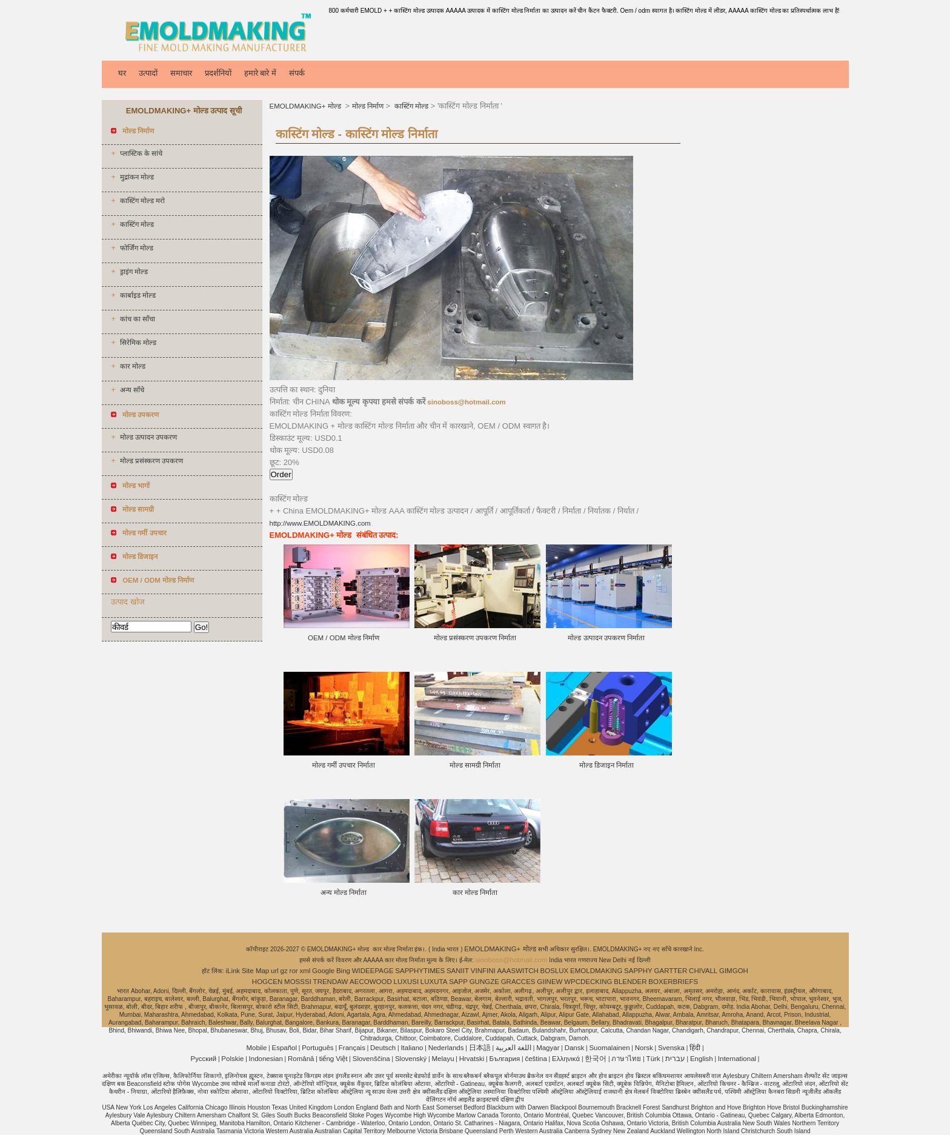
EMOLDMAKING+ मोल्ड (306, 106)
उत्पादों (148, 73)
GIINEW (549, 981)
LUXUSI (406, 981)
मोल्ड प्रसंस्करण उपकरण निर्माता (475, 637)
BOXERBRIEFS (673, 981)
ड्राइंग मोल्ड (134, 271)
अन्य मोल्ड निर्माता (344, 892)
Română (301, 1058)
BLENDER (630, 981)
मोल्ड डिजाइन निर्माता (606, 765)
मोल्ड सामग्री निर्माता (475, 765)
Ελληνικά (566, 1058)
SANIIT (458, 970)
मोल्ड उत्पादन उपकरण (148, 437)
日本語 (480, 1047)
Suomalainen (609, 1047)
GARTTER (671, 970)
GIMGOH (733, 970)
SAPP (458, 981)
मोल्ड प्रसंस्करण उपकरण (151, 460)
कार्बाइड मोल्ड (138, 295)
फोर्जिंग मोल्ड (136, 248)
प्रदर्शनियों (218, 73)
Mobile (256, 1047)
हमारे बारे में (260, 73)
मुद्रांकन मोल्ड (137, 177)
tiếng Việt (333, 1058)
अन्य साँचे (132, 389)
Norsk (644, 1047)
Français (352, 1047)
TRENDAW (330, 981)
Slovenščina (371, 1058)
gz (284, 970)
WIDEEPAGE (373, 970)
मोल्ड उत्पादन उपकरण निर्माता (606, 637)
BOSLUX (554, 970)
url (275, 970)
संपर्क (297, 73)
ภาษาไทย (626, 1058)
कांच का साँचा (137, 319)
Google (323, 970)
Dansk (575, 1047)
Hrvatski (472, 1058)
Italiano (411, 1047)
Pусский (204, 1058)
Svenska (671, 1047)
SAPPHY (638, 970)
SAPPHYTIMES (420, 970)
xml (304, 970)
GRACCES (518, 981)
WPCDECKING (588, 981)
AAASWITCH (517, 970)
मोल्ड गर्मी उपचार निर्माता (344, 765)
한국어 (595, 1058)
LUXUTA (434, 981)
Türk (653, 1058)
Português (317, 1047)
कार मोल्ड (132, 366)
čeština (535, 1058)
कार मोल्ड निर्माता (475, 892)
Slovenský (411, 1058)
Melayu (442, 1058)
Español (284, 1047)
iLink (232, 970)
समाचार (181, 73)
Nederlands (446, 1047)
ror (294, 970)
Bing (343, 970)
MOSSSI (297, 981)
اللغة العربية (513, 1047)
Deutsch (383, 1047)
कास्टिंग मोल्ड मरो (142, 200)
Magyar (547, 1047)
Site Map (255, 970)
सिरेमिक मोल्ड (138, 342)
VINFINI (483, 970)
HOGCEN (267, 981)
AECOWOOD (371, 981)
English (701, 1058)
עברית (675, 1058)
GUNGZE (484, 981)
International (737, 1058)
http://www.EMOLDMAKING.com (320, 523)
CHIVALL (703, 970)
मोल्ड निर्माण (368, 106)
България (504, 1058)
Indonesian (266, 1058)
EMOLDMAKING (596, 970)
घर (122, 73)
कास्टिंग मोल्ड (137, 224)
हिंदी (694, 1047)
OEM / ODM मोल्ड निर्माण (343, 637)
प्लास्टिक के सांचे (141, 153)
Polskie (232, 1058)
